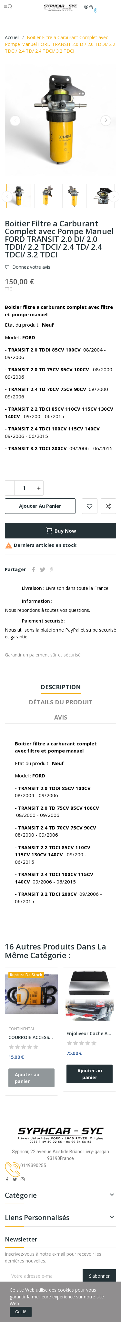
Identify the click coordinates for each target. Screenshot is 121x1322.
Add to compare (108, 506)
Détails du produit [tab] (61, 702)
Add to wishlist (89, 506)
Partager (33, 569)
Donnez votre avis (30, 267)
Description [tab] (61, 687)
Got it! (20, 1312)
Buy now (60, 531)
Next (105, 120)
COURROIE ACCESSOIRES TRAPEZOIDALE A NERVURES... (31, 1037)
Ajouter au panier (40, 506)
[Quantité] (24, 488)
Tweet (42, 569)
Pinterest (51, 569)
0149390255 (33, 1165)
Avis (60, 717)
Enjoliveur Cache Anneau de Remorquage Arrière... (89, 1033)
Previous (15, 120)
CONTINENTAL (21, 1029)
